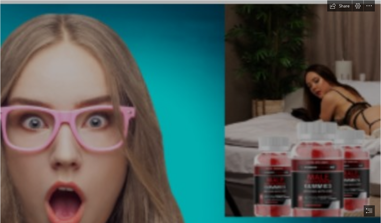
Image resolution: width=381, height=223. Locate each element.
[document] (190, 111)
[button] (339, 5)
